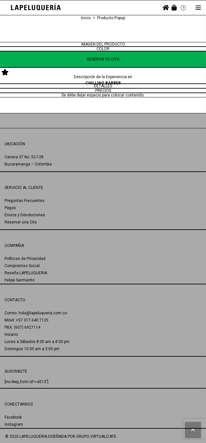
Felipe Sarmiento (19, 280)
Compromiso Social (22, 266)
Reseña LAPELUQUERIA (26, 273)
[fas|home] (165, 7)
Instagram (14, 424)
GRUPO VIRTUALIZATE (96, 436)
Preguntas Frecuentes (25, 200)
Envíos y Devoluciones (25, 215)
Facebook (13, 417)
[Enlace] (36, 7)
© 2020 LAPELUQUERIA (26, 436)
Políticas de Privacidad (25, 258)
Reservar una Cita (21, 222)
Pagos (10, 208)
